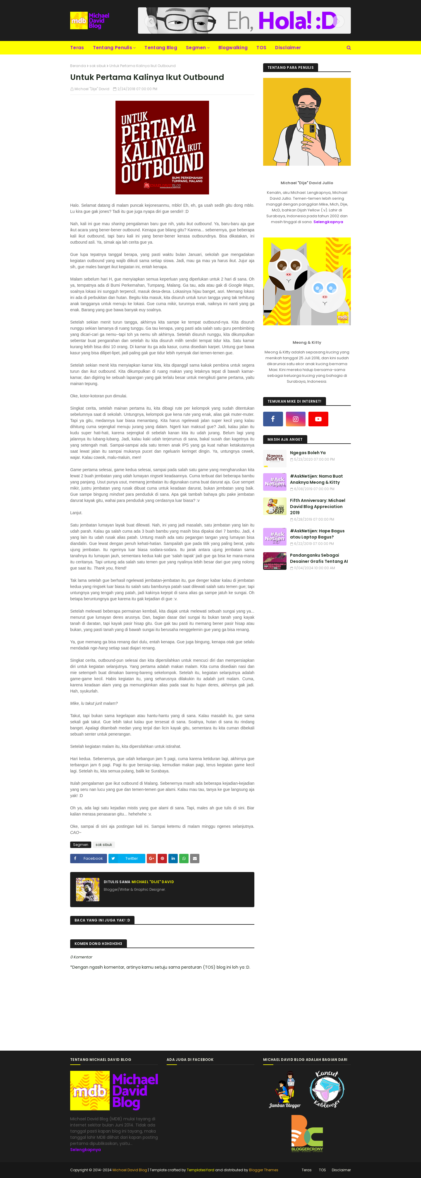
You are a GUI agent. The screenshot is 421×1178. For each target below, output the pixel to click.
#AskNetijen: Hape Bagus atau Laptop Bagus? (317, 534)
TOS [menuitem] (261, 48)
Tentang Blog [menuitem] (160, 48)
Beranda (78, 65)
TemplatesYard (200, 1169)
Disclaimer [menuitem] (288, 48)
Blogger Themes (263, 1169)
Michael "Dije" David (92, 88)
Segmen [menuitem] (196, 48)
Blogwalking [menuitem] (233, 48)
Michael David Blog (130, 1169)
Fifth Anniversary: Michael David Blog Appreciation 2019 (317, 506)
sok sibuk (97, 65)
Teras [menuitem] (77, 48)
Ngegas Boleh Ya (308, 453)
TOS (322, 1169)
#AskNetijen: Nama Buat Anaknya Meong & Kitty (316, 479)
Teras (307, 1169)
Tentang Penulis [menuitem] (112, 48)
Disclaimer (341, 1169)
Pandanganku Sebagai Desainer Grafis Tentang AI (319, 558)
